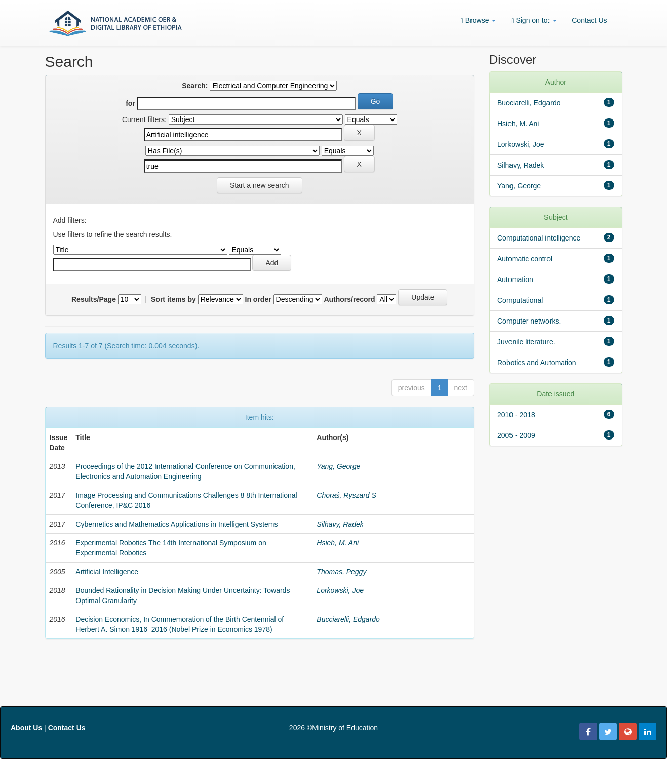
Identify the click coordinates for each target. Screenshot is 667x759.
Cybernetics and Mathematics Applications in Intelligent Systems (176, 524)
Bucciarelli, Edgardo (348, 619)
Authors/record (349, 299)
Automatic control (524, 259)
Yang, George (338, 466)
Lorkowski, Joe (340, 590)
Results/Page (93, 299)
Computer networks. (529, 321)
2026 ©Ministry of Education (333, 728)
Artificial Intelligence (106, 572)
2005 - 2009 (516, 435)
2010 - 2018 (516, 415)
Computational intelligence (538, 238)
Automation (515, 279)
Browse (478, 20)
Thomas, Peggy (341, 572)
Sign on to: (534, 20)
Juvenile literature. (526, 342)
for (130, 103)
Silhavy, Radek (340, 524)
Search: (195, 86)
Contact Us (589, 20)
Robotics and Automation (536, 362)
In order (258, 299)
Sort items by (173, 299)
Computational (520, 300)
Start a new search (259, 185)
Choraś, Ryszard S (346, 495)
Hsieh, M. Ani (338, 543)
